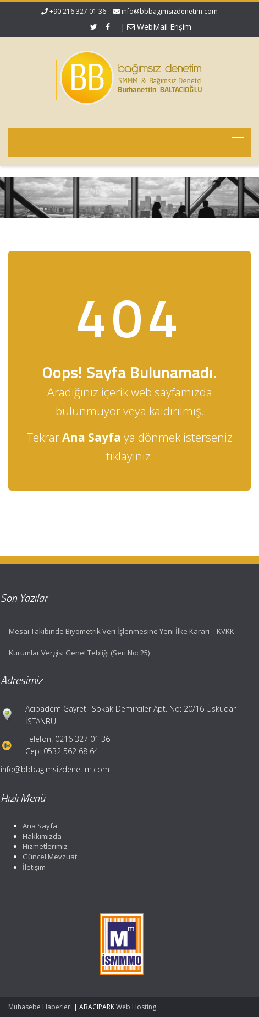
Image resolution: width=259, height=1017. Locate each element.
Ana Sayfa (37, 826)
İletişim (31, 867)
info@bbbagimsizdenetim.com (170, 11)
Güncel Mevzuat (47, 857)
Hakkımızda (39, 836)
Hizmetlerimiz (42, 846)
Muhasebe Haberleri (40, 1006)
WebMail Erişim (159, 26)
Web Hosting (136, 1006)
